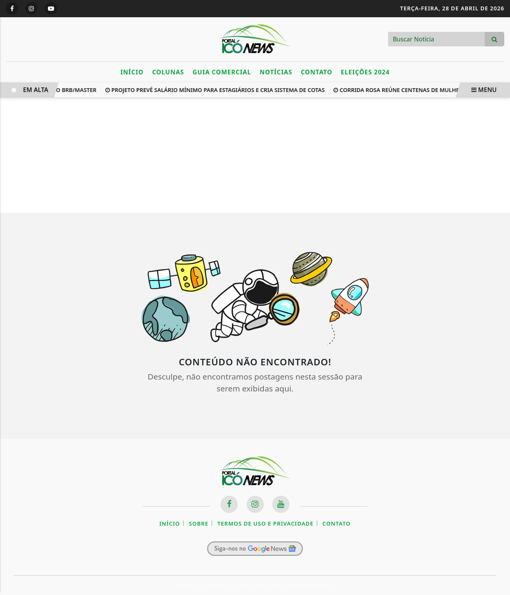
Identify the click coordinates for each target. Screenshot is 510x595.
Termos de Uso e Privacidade (265, 523)
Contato (316, 72)
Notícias (276, 72)
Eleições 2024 (365, 72)
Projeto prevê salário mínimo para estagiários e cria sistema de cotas (216, 90)
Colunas (168, 72)
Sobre (199, 523)
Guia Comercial (221, 72)
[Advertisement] (255, 155)
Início (132, 72)
